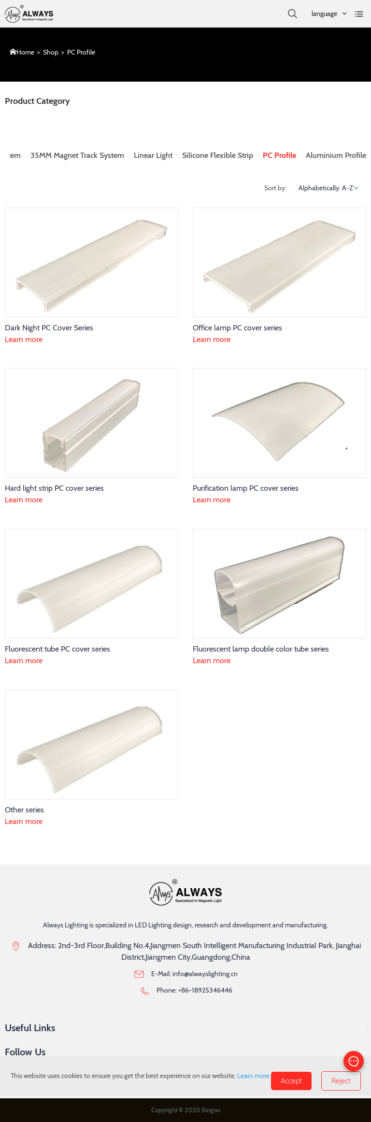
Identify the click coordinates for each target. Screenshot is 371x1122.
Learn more (24, 339)
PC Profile (81, 52)
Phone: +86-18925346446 (194, 990)
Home (25, 52)
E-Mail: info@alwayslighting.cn (194, 973)
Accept (291, 1081)
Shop (50, 52)
